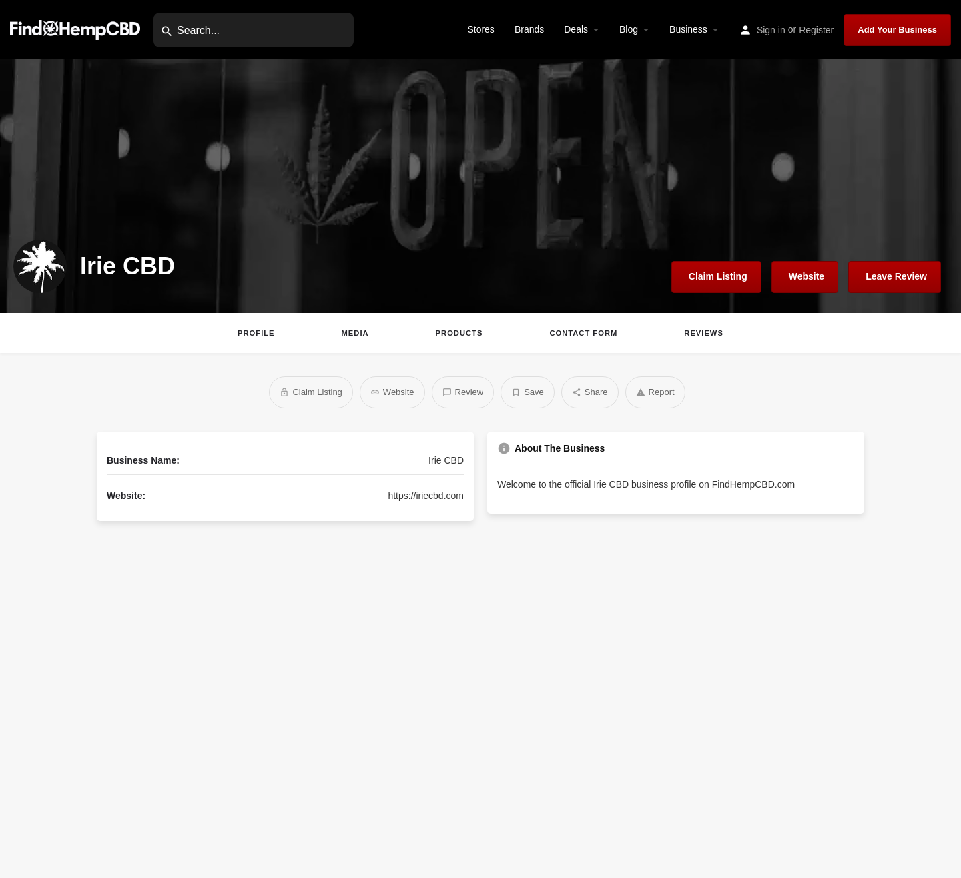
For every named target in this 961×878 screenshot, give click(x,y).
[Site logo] (76, 29)
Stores (480, 29)
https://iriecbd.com (426, 495)
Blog (628, 29)
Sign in (771, 30)
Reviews (703, 333)
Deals (576, 29)
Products (459, 333)
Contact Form (583, 333)
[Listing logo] (40, 266)
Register (816, 30)
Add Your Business (897, 30)
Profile (256, 333)
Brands (529, 29)
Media (355, 333)
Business (688, 29)
